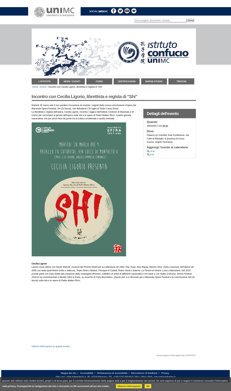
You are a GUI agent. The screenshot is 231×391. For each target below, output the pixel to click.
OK (148, 386)
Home (35, 87)
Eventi (43, 87)
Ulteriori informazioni (129, 386)
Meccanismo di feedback (144, 373)
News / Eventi (71, 81)
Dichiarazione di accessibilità (112, 373)
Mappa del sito (68, 373)
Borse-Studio (154, 81)
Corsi (99, 81)
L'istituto (44, 81)
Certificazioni (127, 81)
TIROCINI (181, 81)
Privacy (165, 373)
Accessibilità (86, 373)
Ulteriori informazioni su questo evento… (52, 346)
